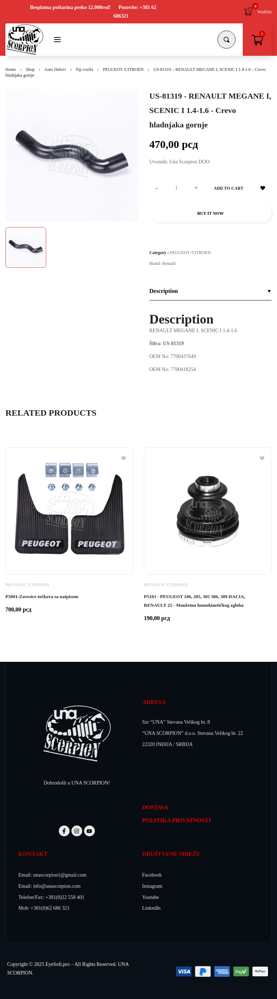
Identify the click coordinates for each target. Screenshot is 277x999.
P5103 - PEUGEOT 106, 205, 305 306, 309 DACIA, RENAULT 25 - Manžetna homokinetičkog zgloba (194, 601)
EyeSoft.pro (57, 964)
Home (10, 69)
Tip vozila (84, 69)
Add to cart (228, 188)
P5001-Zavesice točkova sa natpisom (41, 596)
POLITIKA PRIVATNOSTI (176, 820)
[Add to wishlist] (263, 188)
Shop (30, 69)
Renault (169, 263)
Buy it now (210, 213)
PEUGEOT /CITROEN (123, 69)
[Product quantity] (176, 188)
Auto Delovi (55, 69)
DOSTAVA (155, 807)
